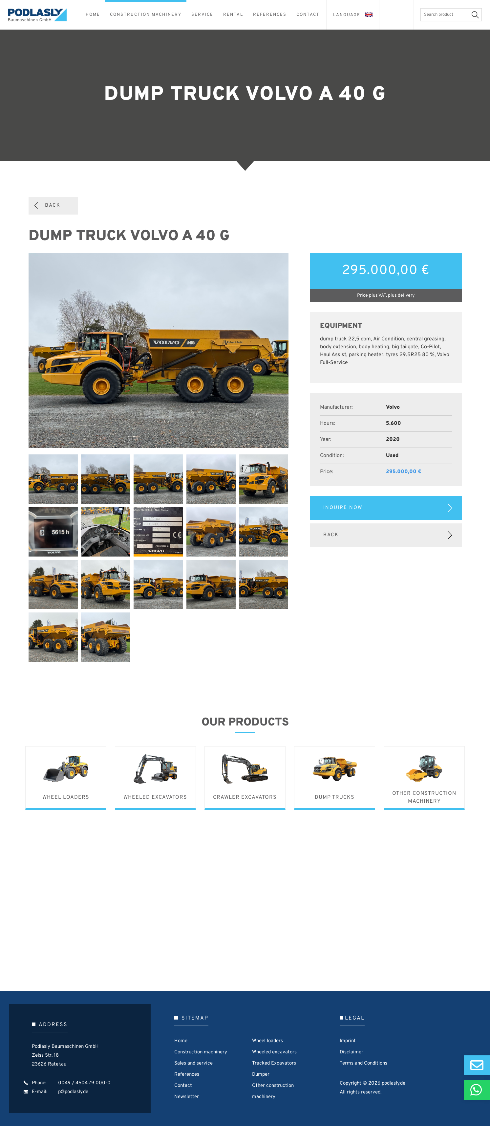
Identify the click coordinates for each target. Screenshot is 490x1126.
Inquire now (343, 508)
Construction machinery (200, 1052)
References (186, 1074)
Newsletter (186, 1097)
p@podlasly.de (73, 1092)
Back (52, 205)
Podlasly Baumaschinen (41, 15)
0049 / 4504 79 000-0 (84, 1083)
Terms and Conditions (363, 1063)
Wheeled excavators (274, 1052)
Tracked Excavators (274, 1063)
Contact (183, 1086)
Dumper (260, 1074)
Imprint (348, 1041)
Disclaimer (351, 1052)
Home (180, 1041)
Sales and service (193, 1063)
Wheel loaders (267, 1041)
